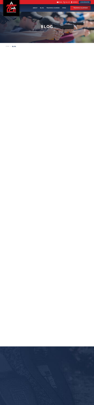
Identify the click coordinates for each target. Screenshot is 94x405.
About (35, 8)
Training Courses (53, 8)
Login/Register (84, 2)
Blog (42, 8)
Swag (64, 8)
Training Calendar (80, 8)
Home (8, 46)
